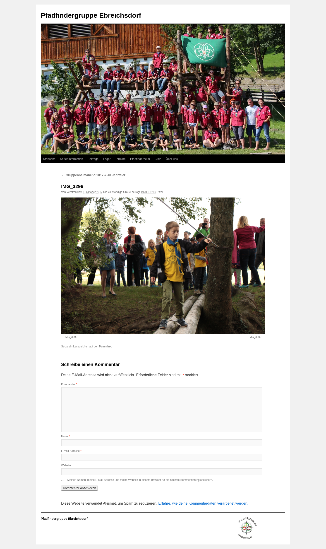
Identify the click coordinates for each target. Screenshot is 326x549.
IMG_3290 (71, 337)
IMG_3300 (255, 337)
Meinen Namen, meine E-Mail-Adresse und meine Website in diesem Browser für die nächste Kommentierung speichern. (140, 480)
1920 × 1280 (148, 192)
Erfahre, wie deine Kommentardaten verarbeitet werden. (203, 503)
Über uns (172, 159)
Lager (106, 159)
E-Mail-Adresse (71, 451)
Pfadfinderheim (140, 159)
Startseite (49, 159)
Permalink (105, 346)
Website (66, 465)
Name (65, 436)
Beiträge (93, 159)
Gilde (157, 159)
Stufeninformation (71, 159)
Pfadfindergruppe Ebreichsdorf (91, 15)
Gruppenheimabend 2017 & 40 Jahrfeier (93, 175)
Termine (120, 159)
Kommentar (69, 384)
